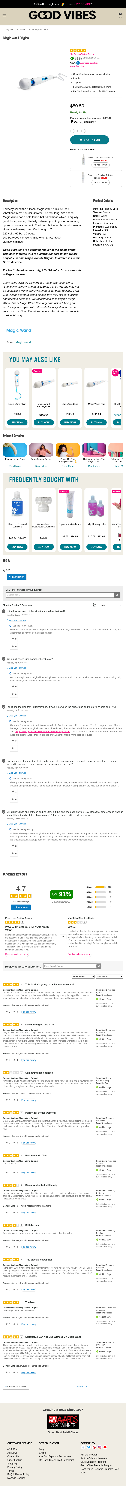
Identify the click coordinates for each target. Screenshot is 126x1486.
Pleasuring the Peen (15, 459)
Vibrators (21, 29)
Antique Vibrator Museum (94, 1458)
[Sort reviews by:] (83, 977)
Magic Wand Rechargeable (43, 405)
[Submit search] (117, 595)
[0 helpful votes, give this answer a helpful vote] (14, 639)
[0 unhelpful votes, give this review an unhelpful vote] (15, 1012)
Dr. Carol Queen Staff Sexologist (56, 1459)
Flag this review (28, 1012)
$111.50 (96, 414)
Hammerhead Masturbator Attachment (43, 525)
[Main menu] (4, 15)
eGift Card (12, 1449)
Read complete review (17, 955)
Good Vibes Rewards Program (97, 1465)
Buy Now (17, 422)
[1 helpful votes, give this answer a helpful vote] (14, 792)
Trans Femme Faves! (41, 459)
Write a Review (87, 54)
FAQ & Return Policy (18, 1474)
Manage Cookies (16, 1477)
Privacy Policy (14, 1467)
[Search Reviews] (72, 966)
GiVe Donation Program (93, 1461)
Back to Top (83, 1386)
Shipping (12, 1463)
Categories (8, 29)
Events (42, 1452)
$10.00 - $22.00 (17, 537)
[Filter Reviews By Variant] (109, 977)
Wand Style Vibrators (38, 29)
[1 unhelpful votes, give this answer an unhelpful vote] (14, 748)
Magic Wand (23, 342)
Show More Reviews (15, 1386)
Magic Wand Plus (96, 404)
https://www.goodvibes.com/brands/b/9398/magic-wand (42, 731)
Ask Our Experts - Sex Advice (55, 1456)
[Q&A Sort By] (111, 605)
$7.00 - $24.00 (70, 536)
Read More (15, 466)
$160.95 (43, 415)
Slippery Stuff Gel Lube (70, 524)
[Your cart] (120, 15)
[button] (120, 535)
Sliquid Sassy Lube (96, 524)
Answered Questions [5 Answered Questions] (89, 63)
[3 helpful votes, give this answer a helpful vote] (14, 741)
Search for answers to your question (24, 590)
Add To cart (89, 139)
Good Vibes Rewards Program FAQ (100, 1468)
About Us (12, 1452)
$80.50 (17, 414)
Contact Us (13, 1456)
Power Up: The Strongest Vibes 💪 (67, 460)
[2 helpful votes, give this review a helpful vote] (7, 1100)
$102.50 (70, 414)
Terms (10, 1470)
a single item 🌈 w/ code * (63, 4)
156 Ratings (75, 54)
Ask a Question (77, 66)
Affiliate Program (89, 1454)
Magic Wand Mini (70, 404)
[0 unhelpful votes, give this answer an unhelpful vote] (14, 646)
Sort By (95, 605)
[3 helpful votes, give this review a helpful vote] (7, 1372)
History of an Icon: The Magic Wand (94, 460)
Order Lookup (14, 1459)
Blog (41, 1449)
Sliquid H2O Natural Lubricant (17, 525)
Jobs (83, 1472)
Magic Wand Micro (17, 404)
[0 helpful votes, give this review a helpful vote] (7, 1012)
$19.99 (43, 537)
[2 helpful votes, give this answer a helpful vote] (14, 846)
